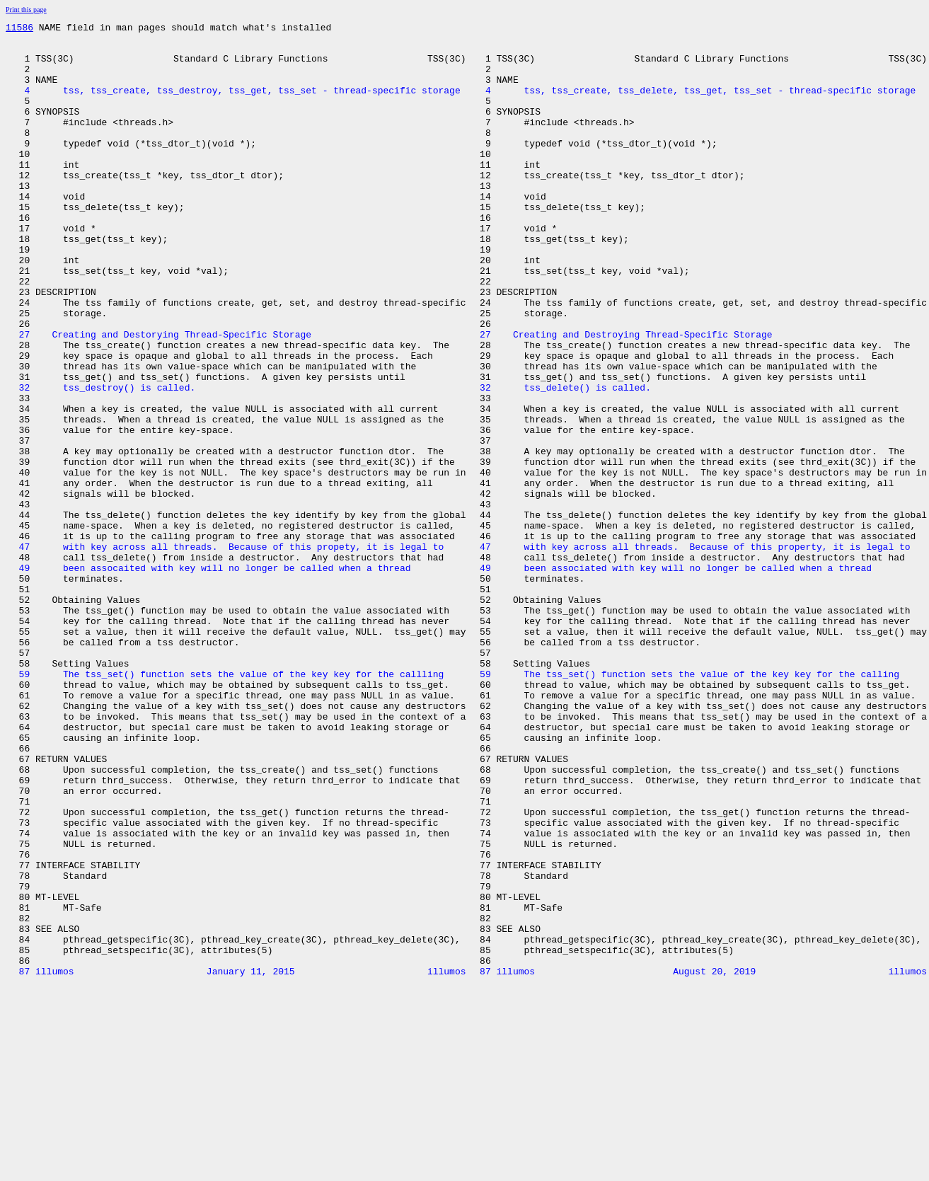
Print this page (26, 9)
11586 (19, 29)
